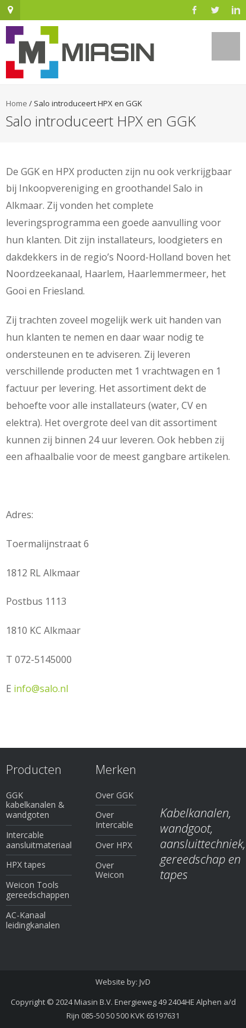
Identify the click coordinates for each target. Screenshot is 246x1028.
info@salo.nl (41, 688)
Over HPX (113, 845)
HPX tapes (26, 864)
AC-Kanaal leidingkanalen (33, 920)
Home (16, 103)
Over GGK (114, 795)
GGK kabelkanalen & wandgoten (35, 805)
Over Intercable (114, 819)
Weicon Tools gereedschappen (37, 889)
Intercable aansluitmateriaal (39, 840)
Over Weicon (109, 870)
